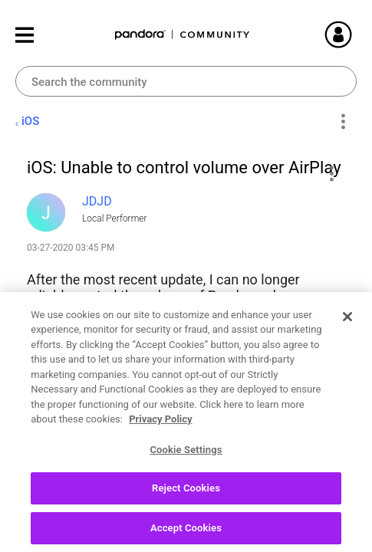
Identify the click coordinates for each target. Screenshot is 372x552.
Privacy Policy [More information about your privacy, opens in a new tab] (160, 470)
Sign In (356, 34)
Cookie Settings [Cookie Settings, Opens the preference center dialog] (186, 500)
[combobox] (186, 81)
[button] (331, 173)
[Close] (347, 367)
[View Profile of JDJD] (97, 201)
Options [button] (342, 121)
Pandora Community (183, 35)
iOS (30, 121)
